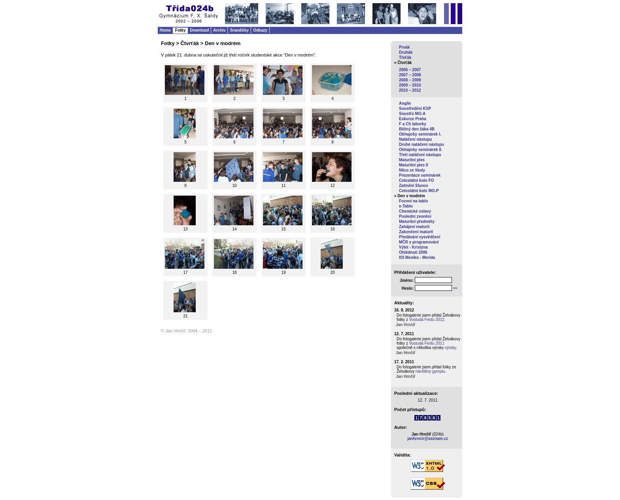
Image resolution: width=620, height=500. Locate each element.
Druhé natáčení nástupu (421, 144)
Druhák (405, 52)
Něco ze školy (412, 170)
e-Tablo (406, 206)
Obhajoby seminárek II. (420, 149)
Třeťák (405, 57)
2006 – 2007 (410, 70)
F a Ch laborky (412, 124)
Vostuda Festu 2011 (426, 343)
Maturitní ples (412, 160)
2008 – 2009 (410, 80)
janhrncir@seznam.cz (427, 438)
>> (455, 288)
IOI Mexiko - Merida (417, 257)
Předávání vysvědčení (419, 237)
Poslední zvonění (415, 216)
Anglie (405, 103)
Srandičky (239, 30)
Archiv (219, 30)
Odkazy (260, 30)
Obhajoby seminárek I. (420, 134)
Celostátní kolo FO (416, 180)
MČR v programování (419, 242)
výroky (450, 347)
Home (165, 30)
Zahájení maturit (414, 227)
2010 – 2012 (410, 90)
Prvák (404, 47)
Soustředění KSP (415, 108)
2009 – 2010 (410, 85)
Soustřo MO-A (412, 113)
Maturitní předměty (417, 221)
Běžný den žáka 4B (417, 129)
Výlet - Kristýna (413, 247)
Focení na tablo (413, 201)
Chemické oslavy (415, 211)
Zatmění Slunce (413, 185)
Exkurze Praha (412, 119)
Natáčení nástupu (415, 139)
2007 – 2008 (410, 75)
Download (199, 30)
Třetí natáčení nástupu (420, 155)
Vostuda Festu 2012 (426, 319)
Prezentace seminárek (419, 175)
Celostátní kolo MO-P (419, 191)
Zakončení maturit (416, 232)
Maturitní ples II (413, 165)
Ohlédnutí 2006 (413, 252)
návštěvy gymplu (430, 371)
